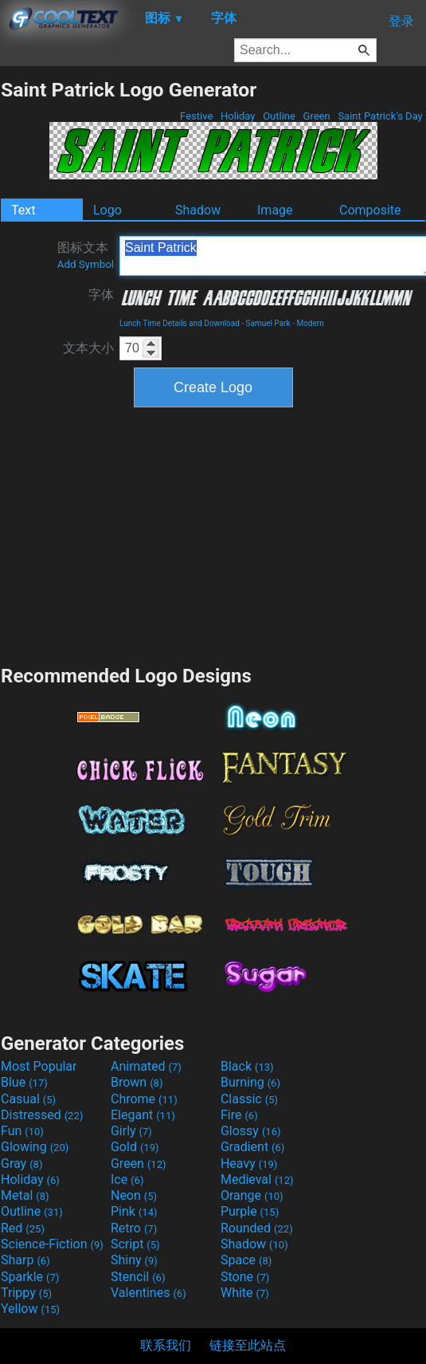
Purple (250, 1211)
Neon (134, 1195)
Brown (136, 1082)
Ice (127, 1179)
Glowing (34, 1146)
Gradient (252, 1146)
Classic (249, 1099)
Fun (22, 1130)
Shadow (198, 210)
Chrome (144, 1099)
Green (316, 116)
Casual (28, 1099)
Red (23, 1228)
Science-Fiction (52, 1244)
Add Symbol (85, 264)
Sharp (25, 1260)
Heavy (249, 1163)
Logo (107, 210)
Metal (25, 1195)
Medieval (257, 1179)
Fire (239, 1114)
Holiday (238, 116)
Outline (279, 116)
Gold (135, 1146)
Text (23, 210)
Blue (24, 1082)
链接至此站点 (247, 1345)
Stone (245, 1276)
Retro (134, 1228)
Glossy (251, 1130)
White (245, 1292)
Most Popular (39, 1066)
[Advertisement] (213, 534)
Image (275, 210)
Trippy (26, 1292)
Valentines (148, 1292)
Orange (252, 1195)
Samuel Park (268, 323)
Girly (131, 1130)
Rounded (257, 1228)
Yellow (30, 1308)
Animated (146, 1066)
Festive (197, 116)
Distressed (42, 1114)
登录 (401, 21)
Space (246, 1260)
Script (135, 1244)
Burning (250, 1082)
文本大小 (88, 348)
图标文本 (85, 255)
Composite (370, 210)
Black (247, 1066)
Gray (21, 1163)
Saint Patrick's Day (380, 116)
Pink (134, 1211)
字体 (101, 294)
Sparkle (30, 1276)
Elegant (143, 1114)
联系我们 (165, 1345)
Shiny (134, 1260)
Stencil (138, 1276)
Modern (309, 323)
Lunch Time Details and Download (179, 323)
